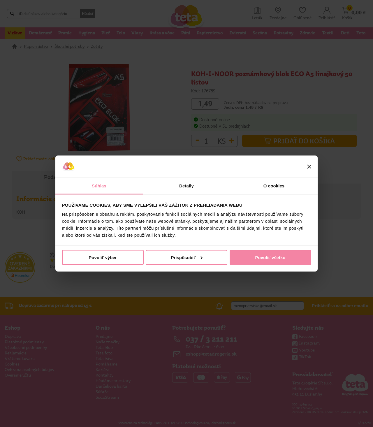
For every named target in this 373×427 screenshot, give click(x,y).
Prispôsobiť (187, 257)
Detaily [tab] (186, 185)
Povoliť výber (103, 257)
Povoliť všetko (270, 257)
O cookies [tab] (274, 185)
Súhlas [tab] (99, 185)
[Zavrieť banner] (309, 167)
